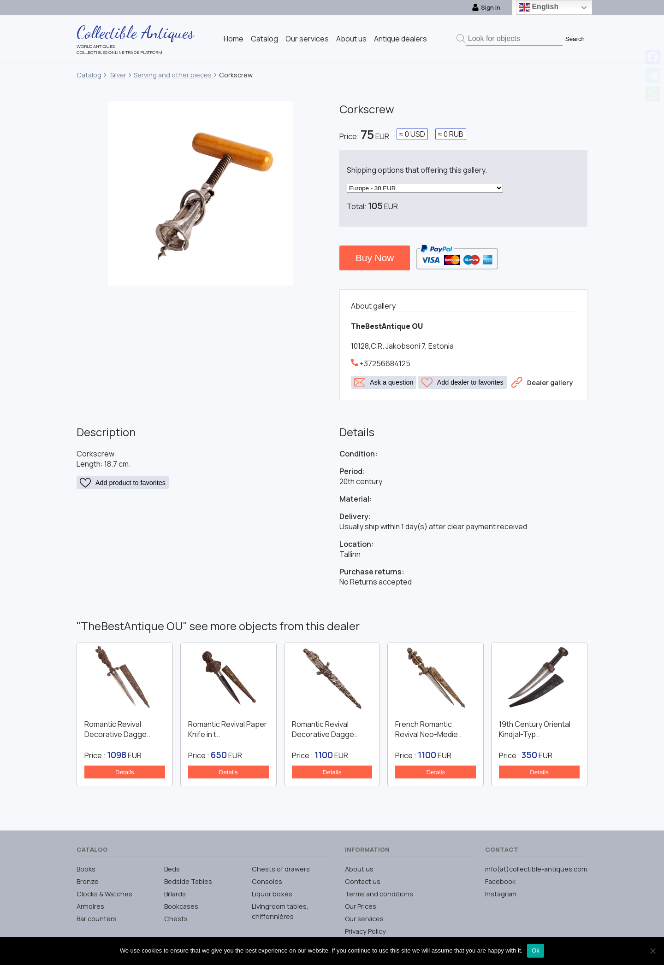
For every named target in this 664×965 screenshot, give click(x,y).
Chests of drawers (281, 869)
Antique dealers (400, 39)
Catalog (264, 39)
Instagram (500, 893)
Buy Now (375, 257)
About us (351, 39)
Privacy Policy (365, 931)
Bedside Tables (188, 881)
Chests (176, 918)
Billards (175, 893)
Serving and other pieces (173, 74)
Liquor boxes (272, 893)
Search (575, 38)
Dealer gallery (542, 382)
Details (124, 772)
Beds (172, 869)
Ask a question (383, 382)
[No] (652, 950)
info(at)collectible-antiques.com (536, 869)
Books (86, 869)
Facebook (500, 881)
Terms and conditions (379, 893)
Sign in (486, 7)
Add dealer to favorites (462, 382)
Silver (118, 74)
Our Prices (360, 906)
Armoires (90, 906)
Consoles (267, 881)
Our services (307, 39)
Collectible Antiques (135, 32)
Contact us (362, 881)
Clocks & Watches (104, 893)
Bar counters (97, 918)
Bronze (88, 881)
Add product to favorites (123, 482)
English (538, 7)
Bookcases (181, 906)
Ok (536, 950)
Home (233, 39)
